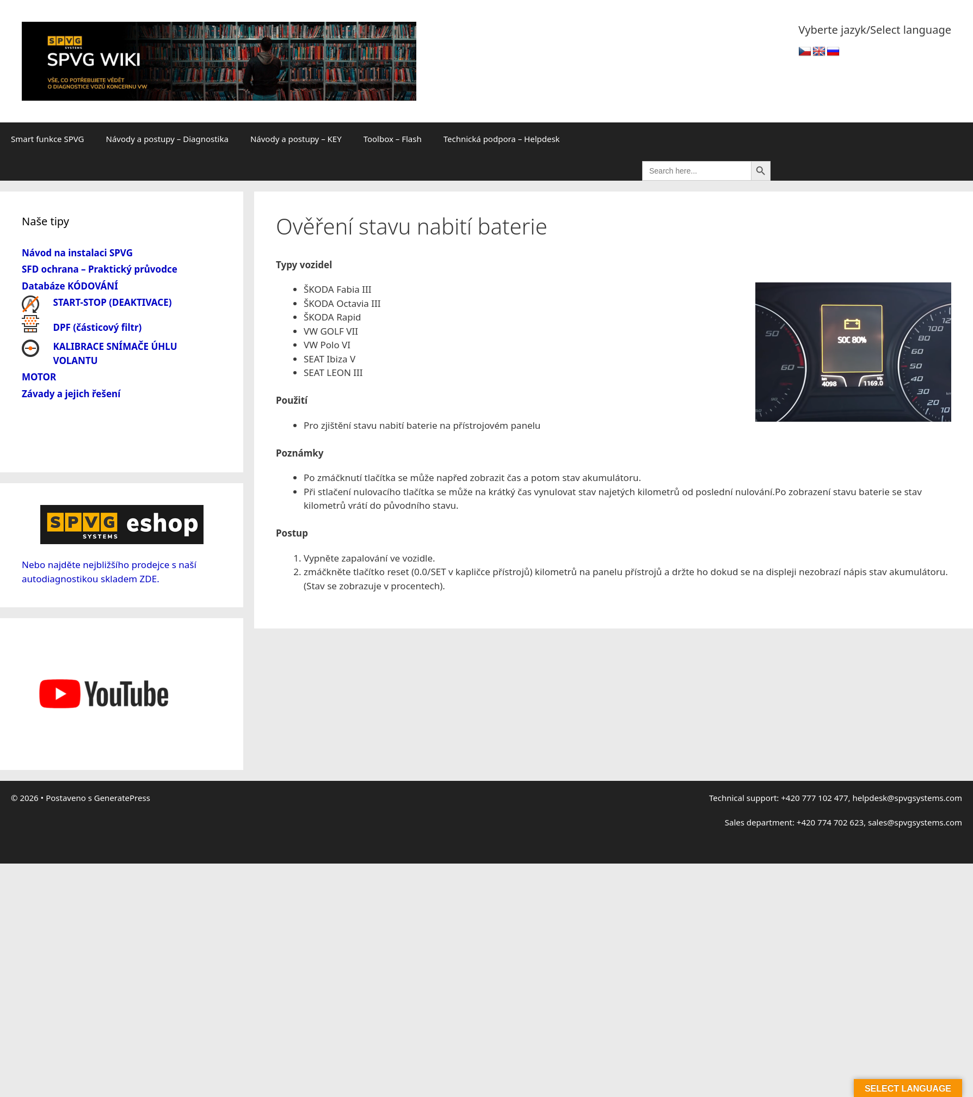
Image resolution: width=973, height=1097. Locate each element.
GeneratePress (122, 797)
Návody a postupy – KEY (296, 138)
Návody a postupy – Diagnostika (167, 138)
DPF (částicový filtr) (97, 327)
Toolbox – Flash (393, 138)
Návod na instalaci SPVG (77, 252)
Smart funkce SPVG (47, 138)
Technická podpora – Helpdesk (502, 138)
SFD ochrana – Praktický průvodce (99, 269)
